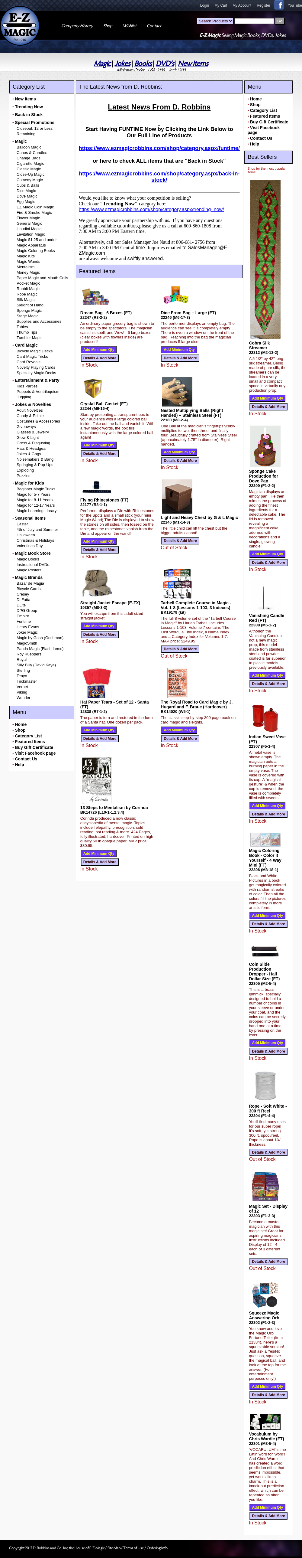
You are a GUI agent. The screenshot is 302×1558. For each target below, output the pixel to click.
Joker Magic (27, 632)
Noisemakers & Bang (35, 459)
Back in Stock (29, 114)
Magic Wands (28, 261)
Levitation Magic (31, 234)
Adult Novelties (30, 410)
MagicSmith (27, 643)
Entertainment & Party (37, 380)
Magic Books (28, 559)
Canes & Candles (32, 152)
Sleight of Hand (30, 305)
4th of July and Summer (37, 529)
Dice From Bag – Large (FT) (188, 312)
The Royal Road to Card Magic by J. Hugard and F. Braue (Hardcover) (197, 704)
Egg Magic (26, 201)
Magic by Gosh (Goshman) (40, 637)
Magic (102, 63)
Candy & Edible (30, 415)
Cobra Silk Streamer (259, 345)
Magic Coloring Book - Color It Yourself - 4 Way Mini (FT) (265, 857)
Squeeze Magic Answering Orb (264, 1315)
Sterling (23, 670)
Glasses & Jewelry (33, 432)
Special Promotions (34, 122)
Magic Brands (29, 577)
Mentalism (25, 267)
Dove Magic (27, 196)
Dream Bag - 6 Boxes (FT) (106, 312)
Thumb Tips (27, 332)
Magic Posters (29, 570)
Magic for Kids (29, 483)
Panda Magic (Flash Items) (40, 648)
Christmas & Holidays (35, 540)
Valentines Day (30, 546)
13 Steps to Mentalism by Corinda (114, 807)
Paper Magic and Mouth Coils (42, 278)
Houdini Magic (29, 229)
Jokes (122, 63)
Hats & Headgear (32, 448)
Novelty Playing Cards (36, 367)
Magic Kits (26, 256)
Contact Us (26, 758)
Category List (28, 735)
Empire (23, 616)
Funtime (24, 621)
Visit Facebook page (35, 753)
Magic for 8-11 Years (35, 500)
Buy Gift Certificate (34, 747)
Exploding (25, 470)
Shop (20, 730)
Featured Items (30, 741)
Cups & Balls (28, 185)
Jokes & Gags (29, 454)
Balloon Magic (29, 147)
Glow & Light (28, 437)
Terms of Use (133, 1548)
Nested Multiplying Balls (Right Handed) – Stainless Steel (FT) (192, 413)
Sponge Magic (29, 310)
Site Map (114, 1548)
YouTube (295, 5)
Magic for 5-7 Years (33, 494)
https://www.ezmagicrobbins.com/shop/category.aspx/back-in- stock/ (159, 177)
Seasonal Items (30, 518)
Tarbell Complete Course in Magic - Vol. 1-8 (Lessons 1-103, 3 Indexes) (196, 605)
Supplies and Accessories (39, 321)
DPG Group (27, 610)
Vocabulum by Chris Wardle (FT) (266, 1436)
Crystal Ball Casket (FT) (104, 403)
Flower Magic (28, 218)
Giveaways (26, 426)
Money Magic (28, 272)
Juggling (24, 397)
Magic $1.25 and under (37, 239)
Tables (22, 327)
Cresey (23, 594)
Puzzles (24, 475)
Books (143, 63)
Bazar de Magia (30, 583)
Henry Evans (28, 627)
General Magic (29, 223)
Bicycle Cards (28, 588)
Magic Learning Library (36, 510)
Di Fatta (24, 599)
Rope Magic (27, 294)
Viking (22, 692)
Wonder (23, 697)
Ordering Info (157, 1548)
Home (21, 724)
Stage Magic (27, 316)
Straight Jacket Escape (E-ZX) (110, 602)
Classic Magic (29, 169)
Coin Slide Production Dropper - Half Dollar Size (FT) (264, 971)
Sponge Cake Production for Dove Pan (263, 476)
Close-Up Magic (30, 174)
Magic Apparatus (31, 245)
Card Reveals (28, 362)
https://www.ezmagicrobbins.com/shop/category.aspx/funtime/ (159, 148)
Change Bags (28, 158)
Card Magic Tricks (32, 356)
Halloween (26, 535)
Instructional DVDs (33, 564)
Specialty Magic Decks (36, 373)
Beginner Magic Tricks (36, 489)
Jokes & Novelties (33, 404)
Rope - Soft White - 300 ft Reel (268, 1108)
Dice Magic (26, 190)
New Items (193, 63)
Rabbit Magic (28, 288)
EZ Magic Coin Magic (35, 207)
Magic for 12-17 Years (36, 505)
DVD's (165, 63)
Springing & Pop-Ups (35, 464)
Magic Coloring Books (36, 250)
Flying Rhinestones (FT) (104, 500)
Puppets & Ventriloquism (38, 391)
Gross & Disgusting (33, 443)
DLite (21, 605)
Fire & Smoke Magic (34, 212)
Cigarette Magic (30, 163)
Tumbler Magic (29, 337)
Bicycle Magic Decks (35, 351)
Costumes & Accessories (38, 421)
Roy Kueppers (29, 654)
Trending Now (29, 106)
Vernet (22, 686)
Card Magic (26, 345)
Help (19, 764)
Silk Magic (25, 299)
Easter (22, 524)
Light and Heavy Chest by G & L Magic (199, 517)
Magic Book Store (32, 553)
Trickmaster (27, 681)
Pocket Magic (28, 283)
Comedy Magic (30, 180)
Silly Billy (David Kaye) (36, 665)
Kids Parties (27, 386)
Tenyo (22, 676)
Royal (22, 659)
